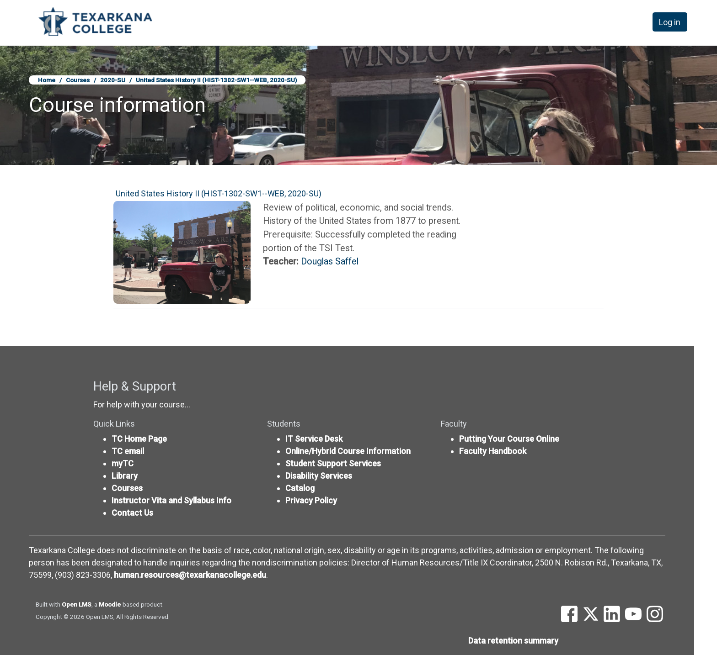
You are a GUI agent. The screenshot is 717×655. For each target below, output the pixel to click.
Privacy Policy (311, 500)
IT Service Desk (313, 439)
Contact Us (132, 513)
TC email (128, 451)
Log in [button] (669, 22)
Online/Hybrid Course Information (348, 451)
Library (125, 476)
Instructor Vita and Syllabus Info (171, 500)
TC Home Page (139, 439)
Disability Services (318, 476)
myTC (123, 463)
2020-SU (112, 80)
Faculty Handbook (492, 451)
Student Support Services (333, 463)
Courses (78, 80)
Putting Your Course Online (509, 439)
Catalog (300, 488)
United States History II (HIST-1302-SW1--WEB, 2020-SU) (216, 80)
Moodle (110, 604)
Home (46, 80)
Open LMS (76, 604)
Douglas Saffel (329, 261)
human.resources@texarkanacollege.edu (190, 575)
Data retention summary (513, 640)
